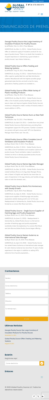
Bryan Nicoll (11, 144)
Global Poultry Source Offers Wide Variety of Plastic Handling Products (22, 91)
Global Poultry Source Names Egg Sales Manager (24, 164)
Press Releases (28, 46)
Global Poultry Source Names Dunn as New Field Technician (24, 116)
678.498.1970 (38, 5)
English (35, 1)
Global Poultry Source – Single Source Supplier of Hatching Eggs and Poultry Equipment (24, 212)
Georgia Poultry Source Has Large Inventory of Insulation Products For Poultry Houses (23, 42)
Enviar (26, 319)
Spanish (41, 1)
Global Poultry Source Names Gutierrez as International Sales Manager (22, 236)
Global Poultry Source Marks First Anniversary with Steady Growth (23, 187)
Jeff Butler (10, 46)
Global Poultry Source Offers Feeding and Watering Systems (21, 67)
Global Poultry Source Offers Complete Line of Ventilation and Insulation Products (23, 140)
